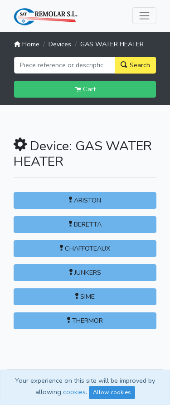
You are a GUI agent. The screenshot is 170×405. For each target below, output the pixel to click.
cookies (74, 391)
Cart (85, 89)
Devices (60, 44)
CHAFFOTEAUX (85, 248)
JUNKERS (85, 272)
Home (26, 44)
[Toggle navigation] (144, 15)
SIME (85, 296)
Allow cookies (112, 392)
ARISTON (85, 200)
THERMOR (85, 320)
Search (135, 64)
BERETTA (85, 224)
